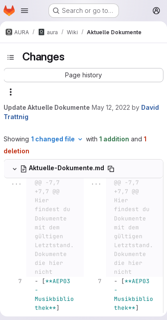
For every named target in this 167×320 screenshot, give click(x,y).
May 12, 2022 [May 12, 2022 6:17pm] (111, 107)
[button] (83, 75)
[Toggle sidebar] (11, 57)
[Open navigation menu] (24, 11)
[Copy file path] (111, 169)
